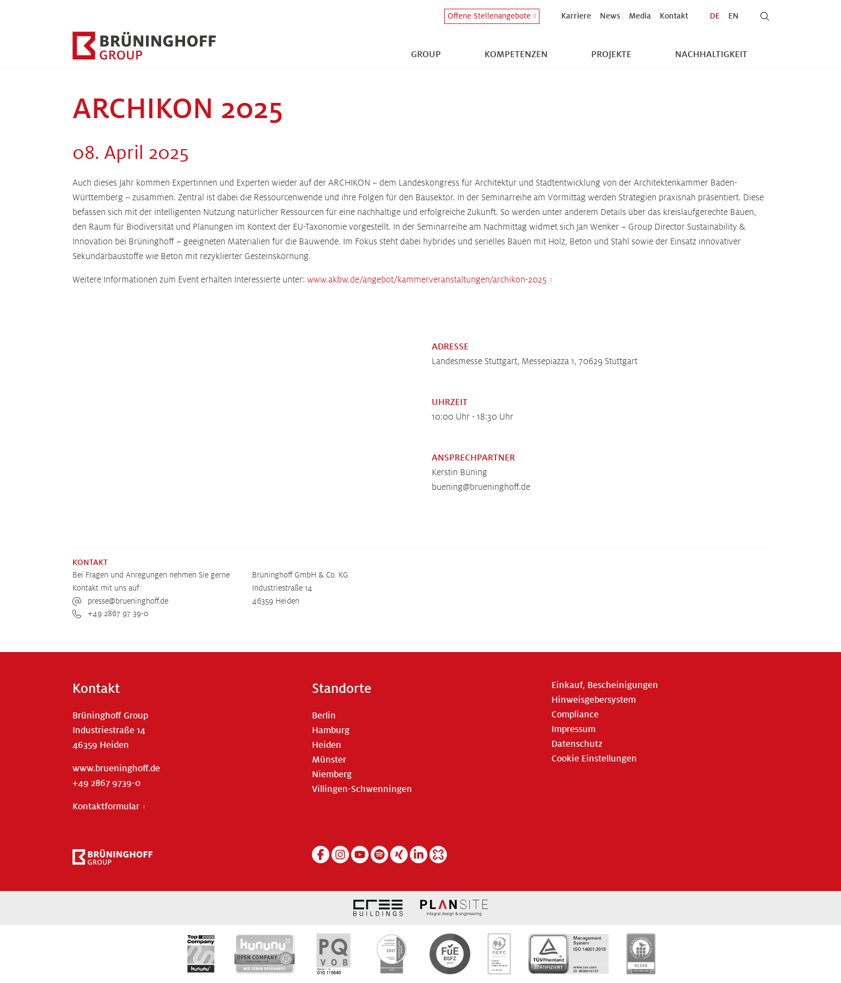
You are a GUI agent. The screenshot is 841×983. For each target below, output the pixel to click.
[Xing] (399, 854)
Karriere (576, 15)
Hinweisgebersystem (593, 700)
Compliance (575, 715)
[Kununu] (438, 854)
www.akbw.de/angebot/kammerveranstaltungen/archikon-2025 (427, 280)
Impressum (573, 729)
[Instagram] (340, 854)
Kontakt (674, 15)
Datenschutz (577, 744)
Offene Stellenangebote (489, 15)
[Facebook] (320, 854)
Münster (329, 760)
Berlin (324, 716)
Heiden (326, 745)
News (610, 15)
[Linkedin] (418, 854)
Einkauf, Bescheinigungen (604, 685)
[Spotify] (379, 854)
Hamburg (330, 730)
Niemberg (332, 774)
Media (640, 15)
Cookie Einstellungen (594, 759)
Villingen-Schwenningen (362, 789)
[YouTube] (360, 854)
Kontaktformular (105, 807)
